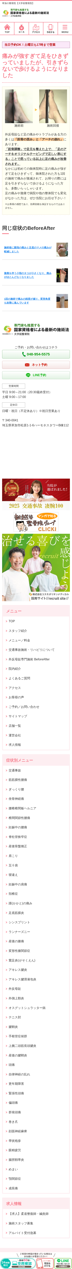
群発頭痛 (15, 1112)
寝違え (13, 874)
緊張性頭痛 (16, 1093)
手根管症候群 (18, 1036)
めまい (13, 1169)
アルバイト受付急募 (22, 1233)
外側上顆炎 (16, 998)
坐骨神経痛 (16, 798)
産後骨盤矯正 (18, 846)
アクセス (15, 687)
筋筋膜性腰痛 (18, 779)
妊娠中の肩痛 (18, 884)
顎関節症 (15, 1178)
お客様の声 (16, 697)
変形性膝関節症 (19, 950)
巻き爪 (13, 1121)
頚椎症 (13, 893)
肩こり (13, 855)
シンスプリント (19, 922)
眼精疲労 (15, 1150)
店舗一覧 (15, 725)
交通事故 (15, 770)
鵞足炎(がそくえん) (22, 960)
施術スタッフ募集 (21, 1223)
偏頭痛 (13, 1102)
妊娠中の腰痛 (18, 827)
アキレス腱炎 (18, 969)
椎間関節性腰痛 (19, 818)
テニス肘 (15, 1017)
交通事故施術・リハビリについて (32, 649)
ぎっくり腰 (16, 789)
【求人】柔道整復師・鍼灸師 (29, 1213)
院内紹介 (15, 668)
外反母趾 (15, 988)
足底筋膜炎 (16, 912)
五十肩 (13, 865)
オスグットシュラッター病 (27, 1007)
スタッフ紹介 (18, 630)
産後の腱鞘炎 (18, 1055)
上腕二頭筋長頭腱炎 (22, 1045)
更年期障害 (16, 1083)
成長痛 (13, 1188)
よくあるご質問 (19, 678)
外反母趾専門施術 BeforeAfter (29, 659)
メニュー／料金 (19, 640)
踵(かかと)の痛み (20, 903)
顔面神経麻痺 (18, 1131)
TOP (12, 621)
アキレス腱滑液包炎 (22, 979)
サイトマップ (18, 716)
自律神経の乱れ (19, 1074)
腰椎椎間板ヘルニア (22, 808)
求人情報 (15, 744)
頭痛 (12, 1064)
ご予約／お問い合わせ (24, 706)
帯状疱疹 (15, 1140)
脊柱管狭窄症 (18, 836)
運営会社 (15, 735)
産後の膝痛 (16, 941)
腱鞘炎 (13, 1026)
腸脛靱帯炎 (16, 1159)
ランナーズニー (19, 931)
